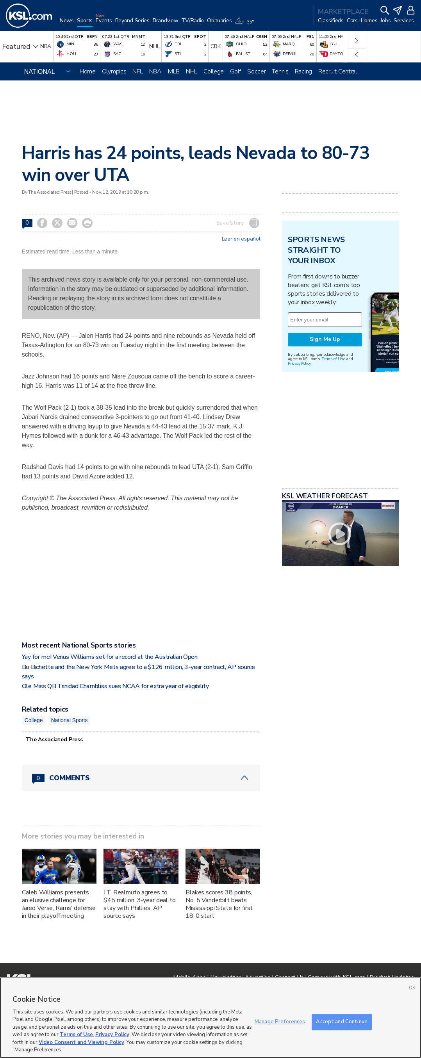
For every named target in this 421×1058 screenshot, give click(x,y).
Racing (303, 71)
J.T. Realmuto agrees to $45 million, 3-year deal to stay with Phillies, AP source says (139, 904)
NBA (155, 71)
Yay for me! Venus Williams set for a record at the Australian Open (110, 657)
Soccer (256, 71)
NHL (191, 71)
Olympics (114, 71)
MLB (174, 71)
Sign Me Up (325, 339)
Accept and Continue (341, 1021)
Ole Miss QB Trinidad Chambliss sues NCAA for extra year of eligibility (115, 686)
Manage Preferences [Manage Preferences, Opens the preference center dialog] (280, 1021)
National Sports (69, 720)
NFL (137, 71)
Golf (235, 71)
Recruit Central (337, 71)
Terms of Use (333, 358)
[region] (210, 1017)
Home (88, 71)
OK (412, 988)
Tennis (280, 71)
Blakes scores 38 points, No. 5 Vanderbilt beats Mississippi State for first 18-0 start (219, 904)
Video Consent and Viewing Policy (81, 1042)
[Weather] (246, 24)
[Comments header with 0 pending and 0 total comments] (141, 778)
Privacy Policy (299, 363)
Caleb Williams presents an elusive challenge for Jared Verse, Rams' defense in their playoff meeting (59, 904)
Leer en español (241, 239)
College (213, 71)
